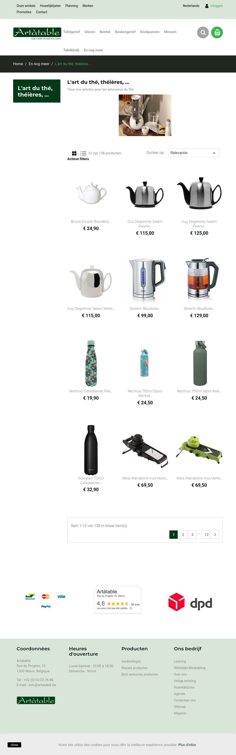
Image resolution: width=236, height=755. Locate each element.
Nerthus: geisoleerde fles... (90, 391)
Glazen (90, 32)
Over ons (180, 674)
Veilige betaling (185, 681)
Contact (41, 12)
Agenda (179, 694)
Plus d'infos (187, 745)
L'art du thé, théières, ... (35, 91)
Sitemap (180, 707)
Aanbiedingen (131, 661)
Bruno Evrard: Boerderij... (91, 221)
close (14, 745)
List (83, 152)
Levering (180, 661)
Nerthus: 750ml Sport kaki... (199, 391)
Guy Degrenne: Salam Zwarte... (145, 223)
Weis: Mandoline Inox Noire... (145, 478)
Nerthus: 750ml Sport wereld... (145, 393)
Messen (170, 32)
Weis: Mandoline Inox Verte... (199, 478)
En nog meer (93, 50)
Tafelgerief (71, 32)
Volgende (215, 534)
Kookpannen (150, 32)
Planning (71, 6)
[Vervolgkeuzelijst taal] (191, 5)
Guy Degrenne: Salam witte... (91, 309)
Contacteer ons (185, 700)
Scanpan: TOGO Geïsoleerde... (90, 480)
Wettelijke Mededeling (190, 668)
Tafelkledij (71, 50)
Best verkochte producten (139, 674)
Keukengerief (125, 32)
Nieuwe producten (134, 668)
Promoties (24, 12)
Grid (74, 152)
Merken (88, 6)
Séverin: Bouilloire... (145, 309)
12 (206, 535)
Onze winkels (26, 6)
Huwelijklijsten (50, 6)
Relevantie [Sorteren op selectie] (194, 153)
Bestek (105, 32)
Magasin (180, 713)
